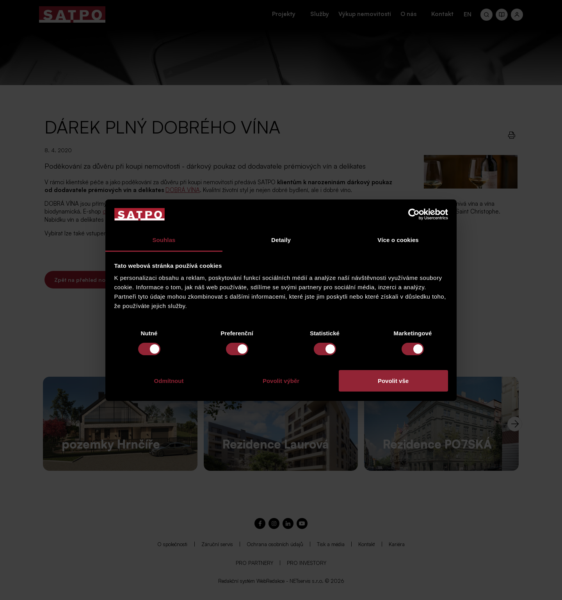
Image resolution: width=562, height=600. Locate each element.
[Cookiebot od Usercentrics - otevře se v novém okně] (414, 214)
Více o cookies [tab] (398, 240)
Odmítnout (169, 380)
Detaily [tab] (281, 240)
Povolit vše (393, 380)
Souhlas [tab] (163, 240)
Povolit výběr (281, 380)
